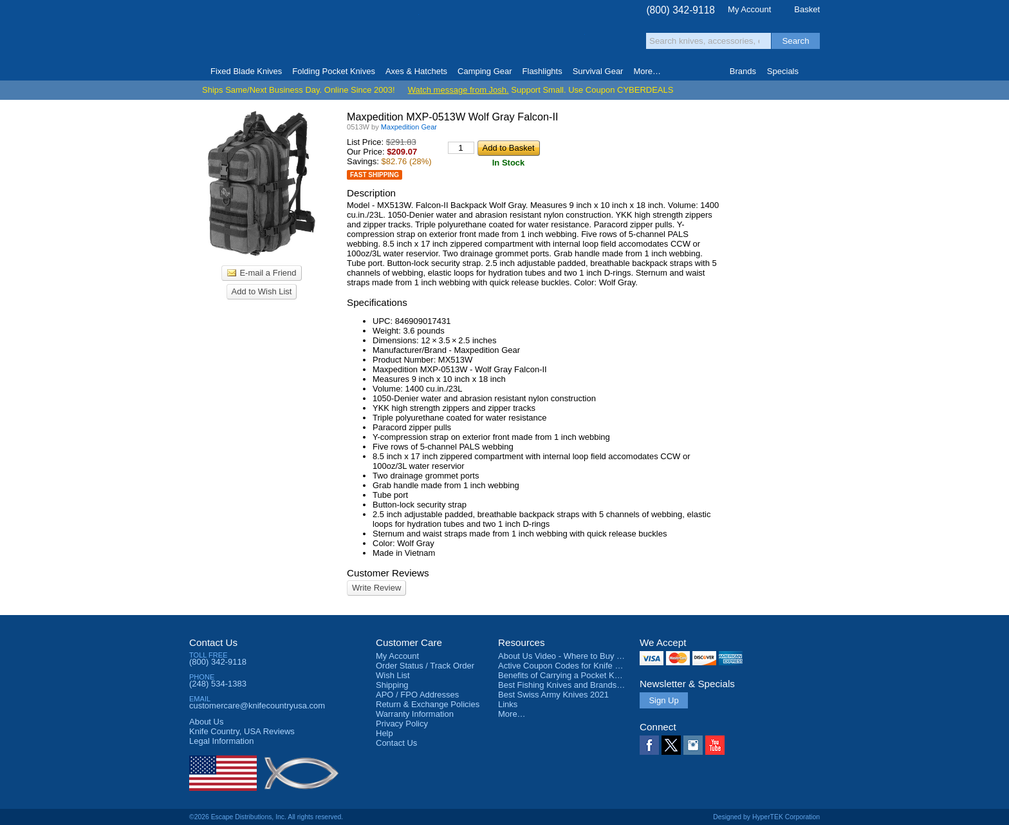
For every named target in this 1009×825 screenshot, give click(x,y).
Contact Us (213, 642)
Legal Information (221, 741)
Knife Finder (814, 71)
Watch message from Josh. (458, 90)
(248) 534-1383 (217, 683)
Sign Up (663, 700)
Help (384, 733)
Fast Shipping (374, 174)
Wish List (393, 675)
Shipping (392, 685)
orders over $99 (461, 39)
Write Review (376, 588)
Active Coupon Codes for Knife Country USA (580, 665)
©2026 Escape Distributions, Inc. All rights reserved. (266, 816)
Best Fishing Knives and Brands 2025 (568, 685)
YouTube (715, 745)
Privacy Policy (402, 723)
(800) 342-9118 (680, 10)
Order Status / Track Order (425, 665)
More (647, 71)
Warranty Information (415, 714)
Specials (783, 71)
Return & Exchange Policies (427, 704)
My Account (749, 9)
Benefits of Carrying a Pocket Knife (563, 675)
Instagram (693, 745)
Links (507, 704)
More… (512, 714)
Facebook (649, 745)
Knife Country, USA (243, 33)
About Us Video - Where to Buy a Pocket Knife (584, 656)
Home (194, 71)
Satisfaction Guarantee (389, 35)
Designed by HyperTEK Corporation (766, 816)
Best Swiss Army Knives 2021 (553, 694)
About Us (206, 721)
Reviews (242, 731)
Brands (743, 71)
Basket (807, 9)
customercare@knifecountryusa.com (257, 705)
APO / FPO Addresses (417, 694)
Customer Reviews (388, 572)
